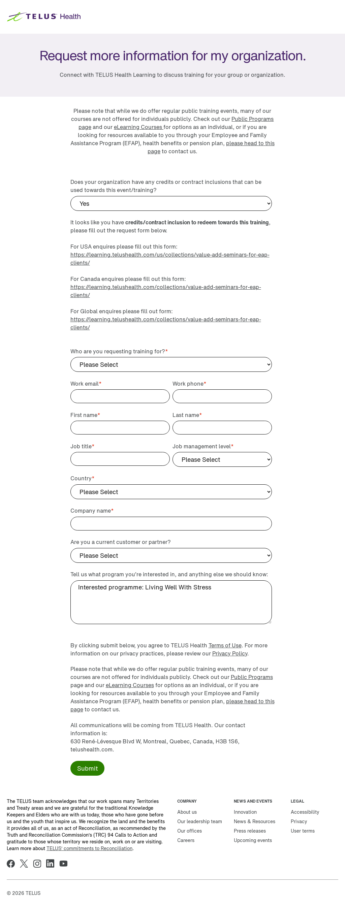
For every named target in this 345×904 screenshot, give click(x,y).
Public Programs (252, 677)
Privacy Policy (229, 653)
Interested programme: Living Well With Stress (171, 602)
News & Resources (254, 821)
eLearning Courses (138, 127)
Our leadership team (199, 821)
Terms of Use (225, 645)
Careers (185, 840)
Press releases (250, 830)
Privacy (299, 821)
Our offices (189, 830)
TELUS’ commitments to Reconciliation (89, 848)
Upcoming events (253, 840)
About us (187, 811)
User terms (303, 830)
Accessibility (305, 811)
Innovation (245, 811)
